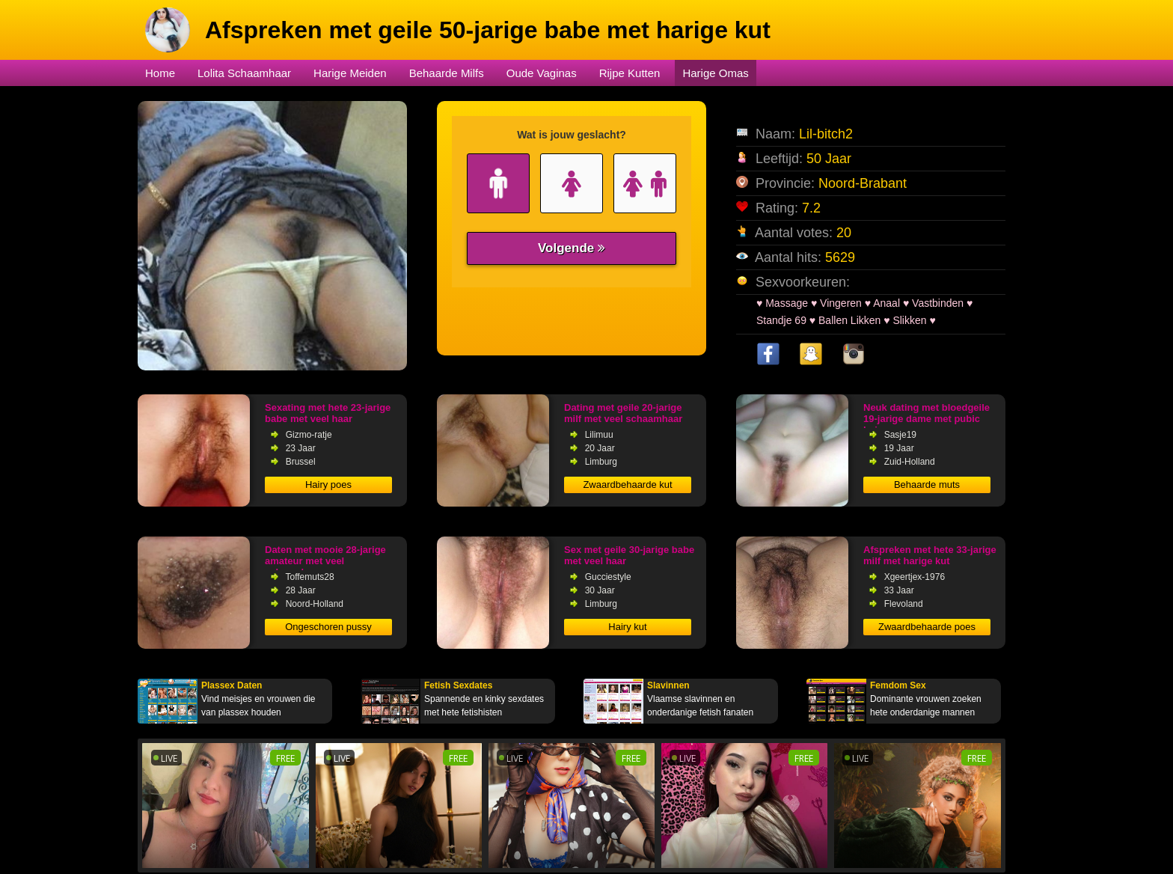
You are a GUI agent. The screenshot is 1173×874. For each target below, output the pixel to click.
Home (160, 73)
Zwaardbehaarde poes (927, 626)
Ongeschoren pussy (328, 626)
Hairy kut (627, 626)
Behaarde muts (927, 484)
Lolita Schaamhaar (244, 73)
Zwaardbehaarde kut (627, 484)
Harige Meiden (350, 73)
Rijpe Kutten (630, 73)
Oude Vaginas (541, 73)
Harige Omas (715, 73)
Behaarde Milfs (446, 73)
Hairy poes (328, 484)
